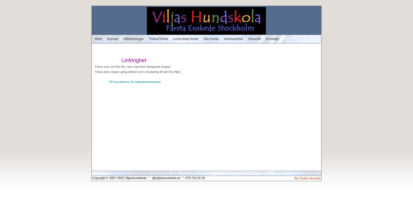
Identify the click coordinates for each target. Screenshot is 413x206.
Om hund (211, 39)
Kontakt (272, 39)
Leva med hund (185, 39)
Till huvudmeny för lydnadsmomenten (135, 82)
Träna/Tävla (158, 39)
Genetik (254, 39)
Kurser (112, 39)
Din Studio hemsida (307, 178)
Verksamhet (233, 39)
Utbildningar (134, 39)
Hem (98, 39)
